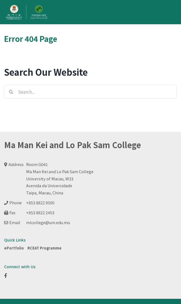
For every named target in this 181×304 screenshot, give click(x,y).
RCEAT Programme (44, 248)
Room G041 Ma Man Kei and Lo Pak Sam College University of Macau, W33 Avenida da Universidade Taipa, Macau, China (59, 178)
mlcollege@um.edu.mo (48, 222)
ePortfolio (14, 248)
